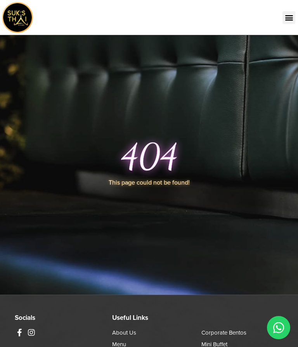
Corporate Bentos (223, 333)
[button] (288, 17)
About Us (124, 333)
